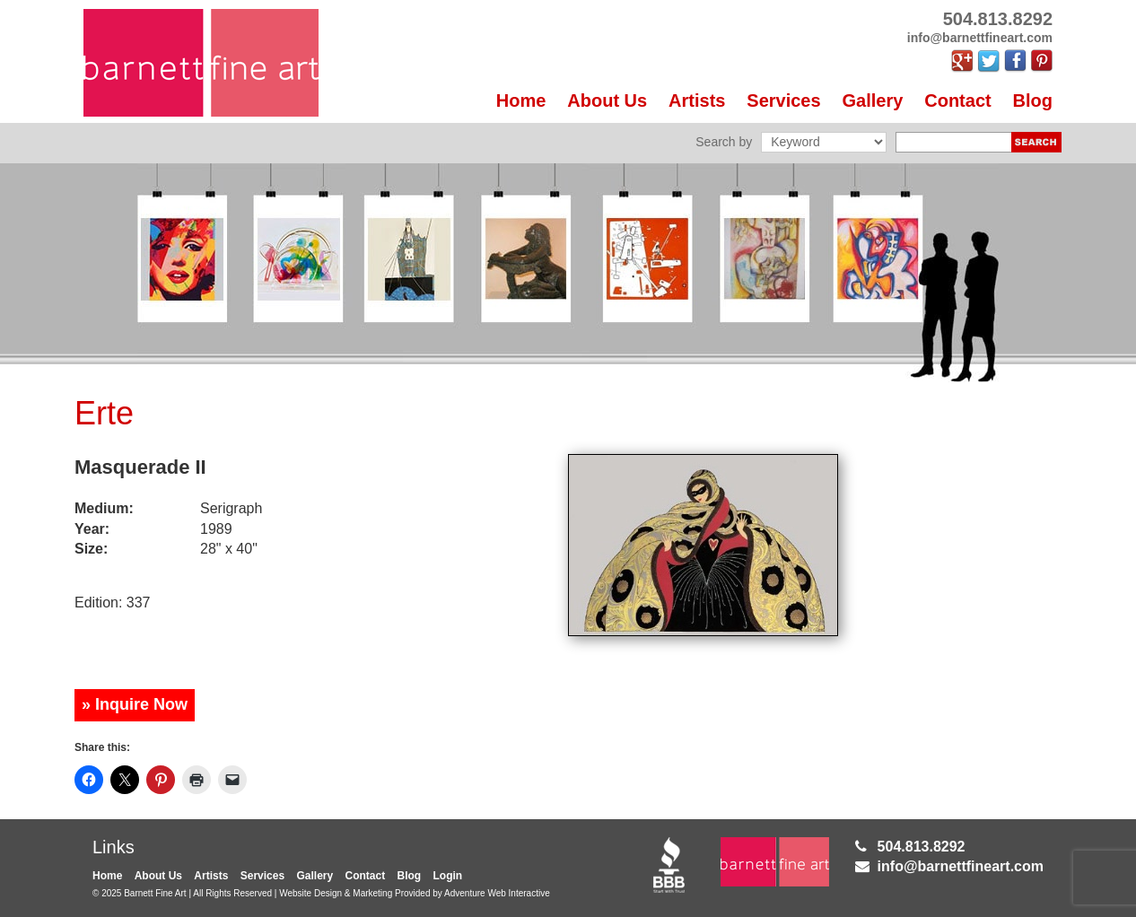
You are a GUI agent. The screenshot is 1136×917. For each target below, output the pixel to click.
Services (783, 100)
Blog (1033, 100)
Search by (723, 142)
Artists (696, 100)
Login (448, 875)
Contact (957, 100)
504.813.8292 (922, 846)
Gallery (873, 100)
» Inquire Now (135, 704)
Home (521, 100)
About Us (607, 100)
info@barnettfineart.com (961, 866)
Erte (104, 413)
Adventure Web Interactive (497, 893)
